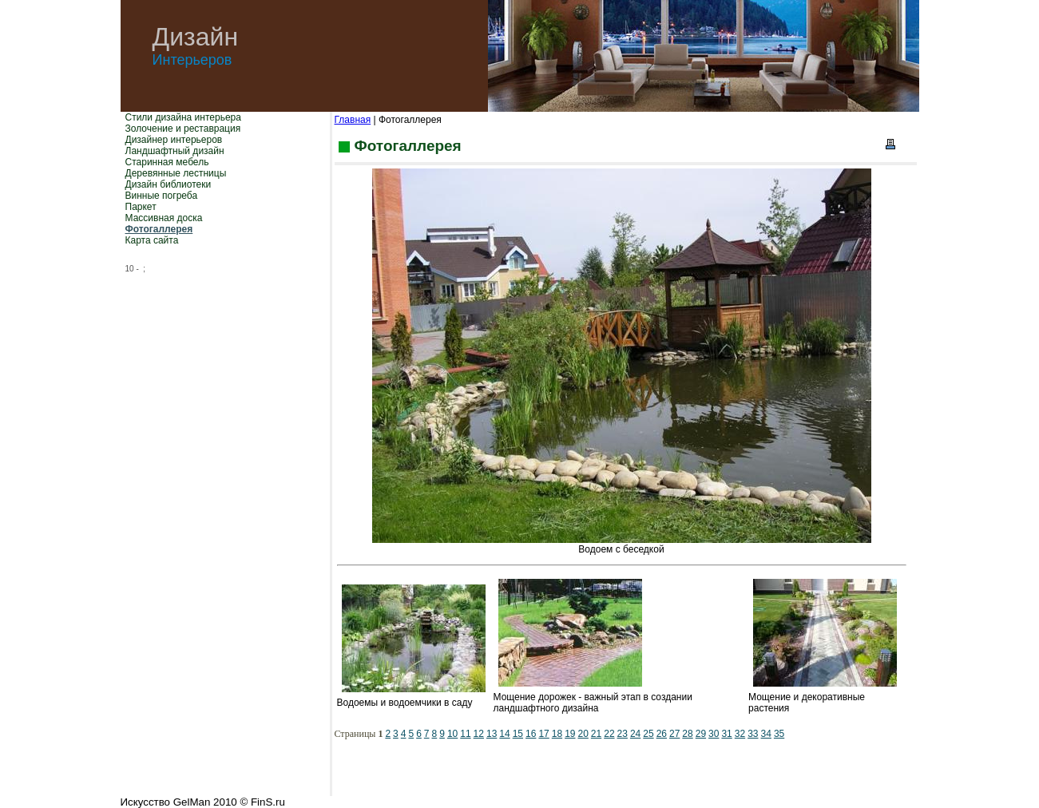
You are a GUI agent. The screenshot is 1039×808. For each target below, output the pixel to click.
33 (753, 733)
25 (648, 733)
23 (622, 733)
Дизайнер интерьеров (174, 139)
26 (661, 733)
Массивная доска (164, 218)
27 (674, 733)
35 (779, 733)
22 (609, 733)
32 (740, 733)
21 (596, 733)
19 (570, 733)
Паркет (141, 206)
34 (766, 733)
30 (713, 733)
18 (557, 733)
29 (701, 733)
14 (504, 733)
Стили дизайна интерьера (183, 117)
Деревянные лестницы (176, 173)
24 (635, 733)
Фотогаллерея (159, 229)
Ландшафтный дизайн (174, 150)
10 (452, 733)
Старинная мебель (167, 162)
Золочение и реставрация (183, 128)
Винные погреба (161, 195)
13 (491, 733)
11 (465, 733)
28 (687, 733)
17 (543, 733)
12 (479, 733)
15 (518, 733)
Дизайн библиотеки (168, 184)
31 (726, 733)
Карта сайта (152, 240)
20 (582, 733)
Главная (353, 119)
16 (530, 733)
